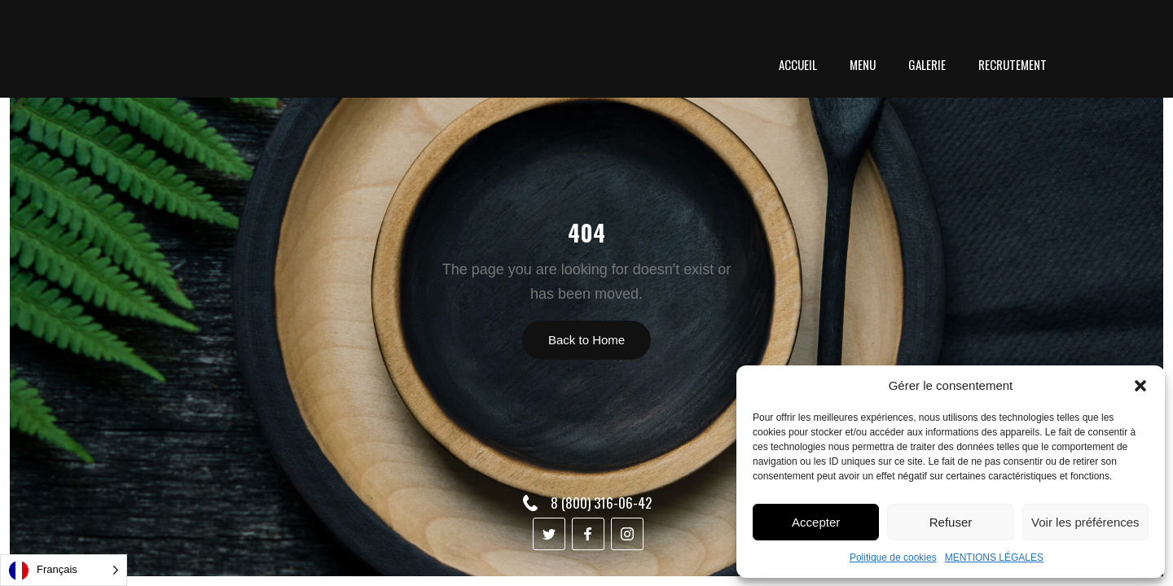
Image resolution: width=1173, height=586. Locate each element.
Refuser (951, 522)
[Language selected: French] (63, 570)
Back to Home (586, 340)
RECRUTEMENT (1012, 64)
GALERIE (927, 64)
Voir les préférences (1085, 522)
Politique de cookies (893, 557)
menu (863, 64)
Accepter (816, 522)
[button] (1140, 386)
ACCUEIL (798, 64)
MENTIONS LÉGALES (994, 557)
